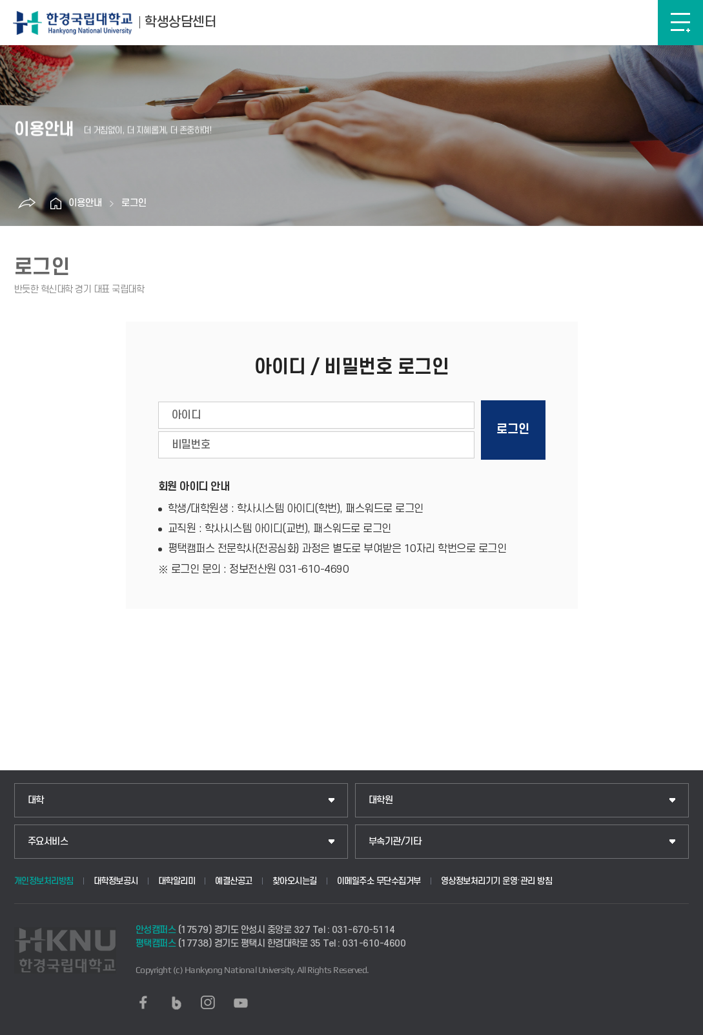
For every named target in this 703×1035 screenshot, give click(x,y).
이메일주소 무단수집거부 (379, 881)
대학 (36, 800)
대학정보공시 (116, 881)
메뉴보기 (680, 22)
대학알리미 (177, 881)
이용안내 (85, 203)
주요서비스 (48, 841)
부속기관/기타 (395, 841)
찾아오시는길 (294, 881)
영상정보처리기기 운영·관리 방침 (497, 881)
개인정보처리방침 (44, 881)
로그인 (134, 203)
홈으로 (55, 203)
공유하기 (26, 203)
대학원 (381, 800)
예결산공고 (233, 881)
